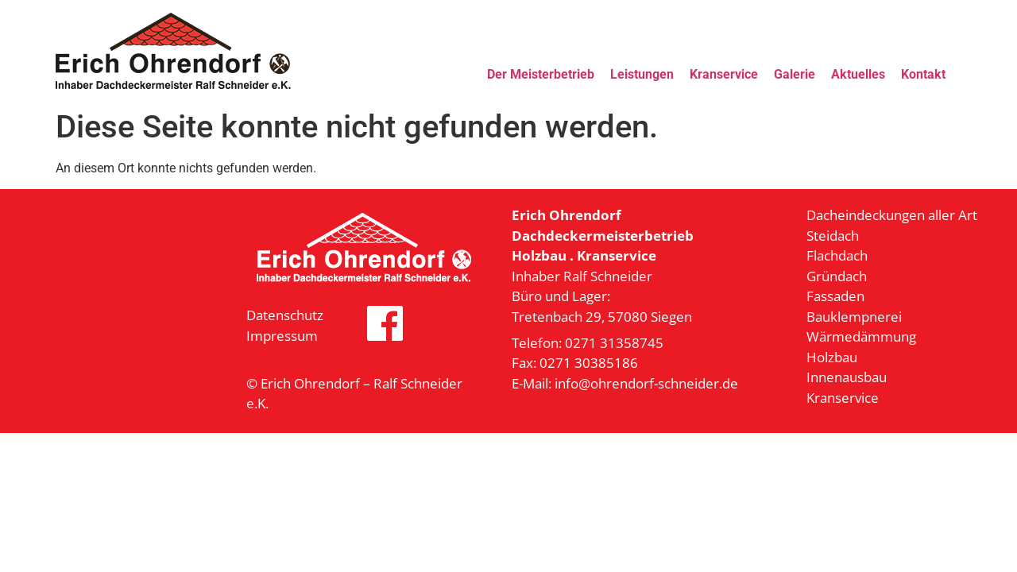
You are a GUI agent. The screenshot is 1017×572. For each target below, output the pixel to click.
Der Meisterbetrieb (540, 74)
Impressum (282, 336)
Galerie (794, 74)
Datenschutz (284, 315)
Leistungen (642, 74)
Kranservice (724, 74)
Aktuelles (858, 74)
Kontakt (923, 74)
